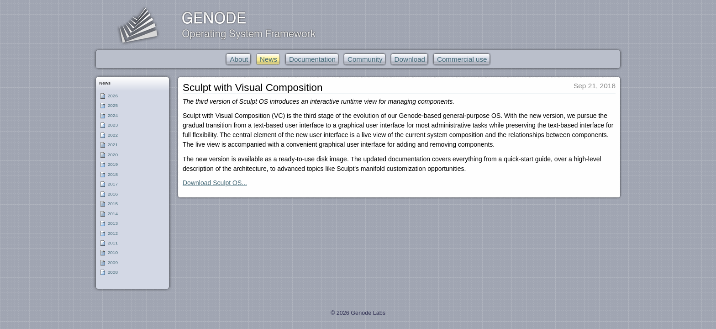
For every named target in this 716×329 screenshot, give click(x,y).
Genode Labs (368, 313)
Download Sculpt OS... (215, 182)
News (105, 82)
